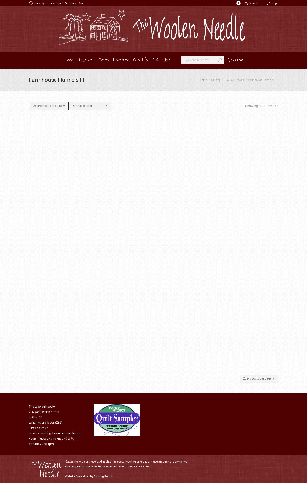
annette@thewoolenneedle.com (59, 433)
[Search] (202, 60)
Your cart (235, 60)
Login (272, 3)
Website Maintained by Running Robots (89, 476)
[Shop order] (89, 106)
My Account (252, 3)
